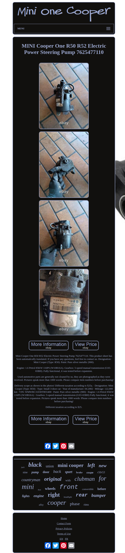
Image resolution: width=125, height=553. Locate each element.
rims (86, 504)
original (53, 479)
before (102, 489)
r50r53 (101, 472)
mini (28, 487)
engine (39, 496)
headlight (68, 497)
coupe (89, 472)
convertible (87, 489)
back (57, 471)
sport (68, 472)
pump (35, 472)
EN (61, 538)
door (46, 472)
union (50, 466)
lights (26, 496)
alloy (41, 504)
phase (75, 503)
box (39, 489)
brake (79, 472)
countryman (31, 480)
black (35, 464)
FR (66, 538)
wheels (50, 488)
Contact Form (64, 523)
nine (25, 472)
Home (64, 518)
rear (82, 495)
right (54, 495)
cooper (56, 502)
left (91, 465)
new (103, 465)
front (68, 487)
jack (22, 467)
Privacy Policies (64, 528)
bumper (98, 495)
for (102, 478)
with (68, 480)
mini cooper (71, 465)
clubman (84, 478)
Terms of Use (64, 533)
